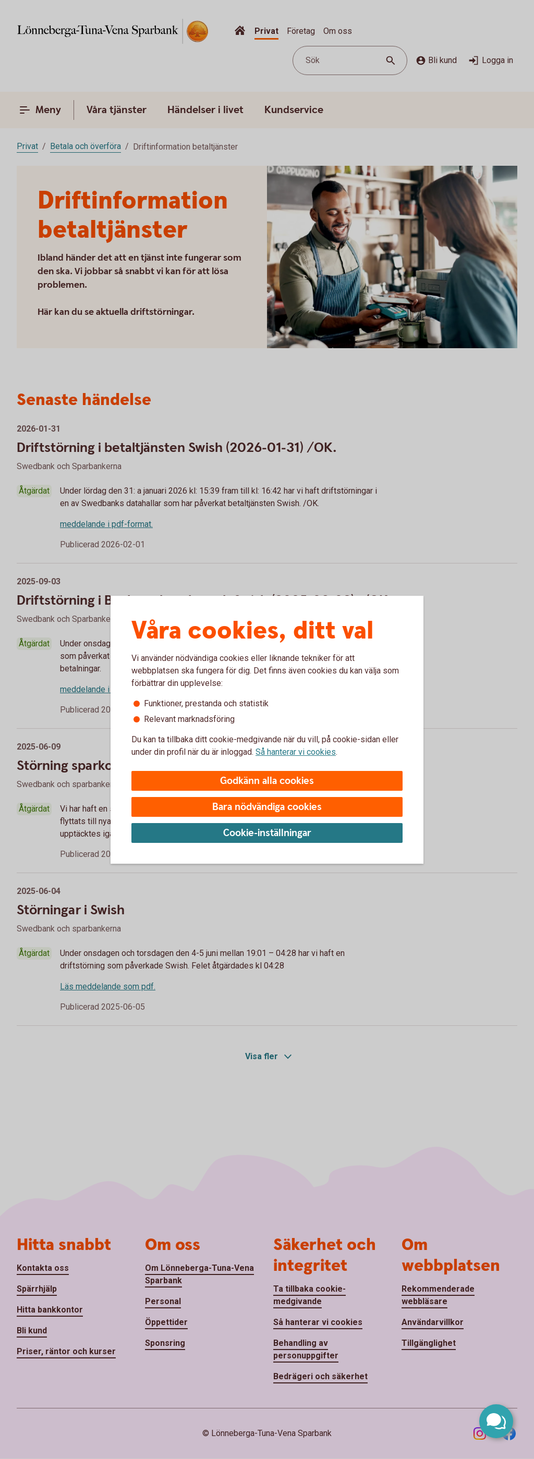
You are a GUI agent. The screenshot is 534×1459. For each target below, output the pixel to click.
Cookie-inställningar (267, 833)
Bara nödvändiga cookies (267, 807)
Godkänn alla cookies (267, 781)
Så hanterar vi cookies (296, 752)
